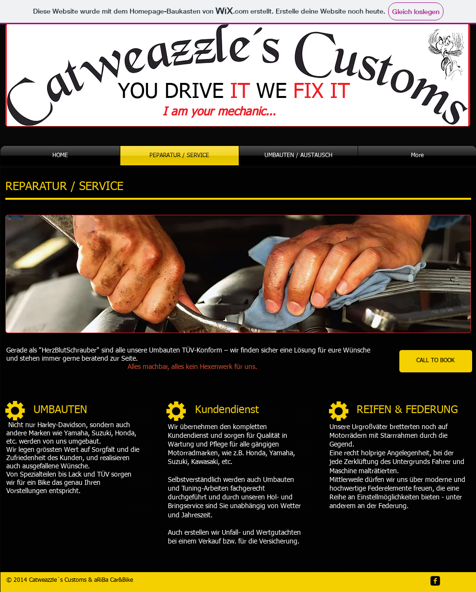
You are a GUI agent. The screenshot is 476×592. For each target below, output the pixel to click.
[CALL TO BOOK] (435, 361)
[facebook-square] (435, 581)
